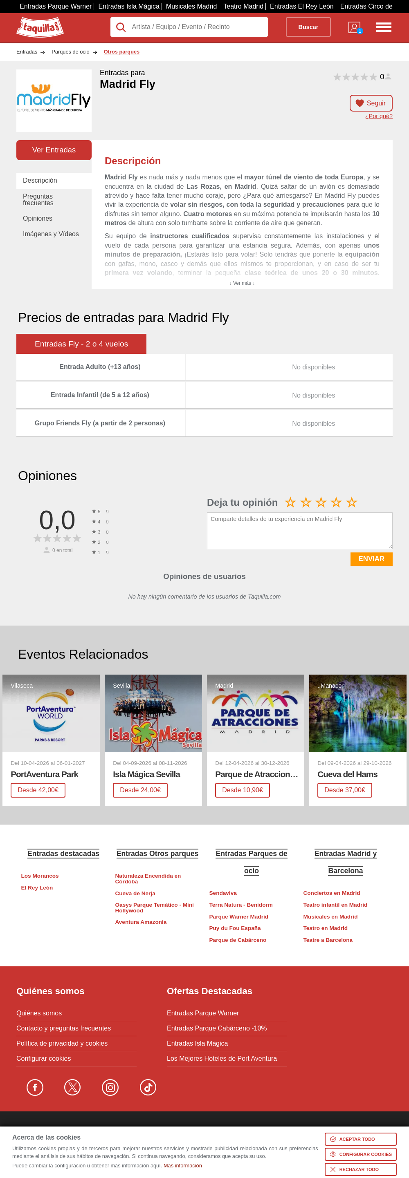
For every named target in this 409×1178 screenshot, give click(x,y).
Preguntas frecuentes (38, 199)
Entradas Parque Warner (56, 6)
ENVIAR (371, 559)
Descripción (40, 180)
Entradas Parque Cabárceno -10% (217, 1028)
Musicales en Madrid (330, 917)
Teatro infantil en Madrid (335, 905)
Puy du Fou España (235, 928)
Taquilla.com (34, 20)
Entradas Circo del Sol (372, 6)
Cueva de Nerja (135, 893)
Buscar (309, 27)
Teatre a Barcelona (328, 940)
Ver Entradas (54, 149)
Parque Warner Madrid (239, 917)
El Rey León (37, 888)
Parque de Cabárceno (238, 940)
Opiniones (37, 218)
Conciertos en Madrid (331, 893)
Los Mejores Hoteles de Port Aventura (222, 1058)
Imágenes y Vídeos (51, 233)
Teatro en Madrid (325, 928)
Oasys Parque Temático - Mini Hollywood (154, 908)
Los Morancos (40, 876)
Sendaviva (223, 893)
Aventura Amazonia (141, 922)
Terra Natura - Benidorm (241, 905)
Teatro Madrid (243, 6)
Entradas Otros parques (157, 853)
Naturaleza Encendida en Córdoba (148, 879)
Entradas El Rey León (302, 6)
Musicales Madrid (191, 6)
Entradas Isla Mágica (128, 6)
